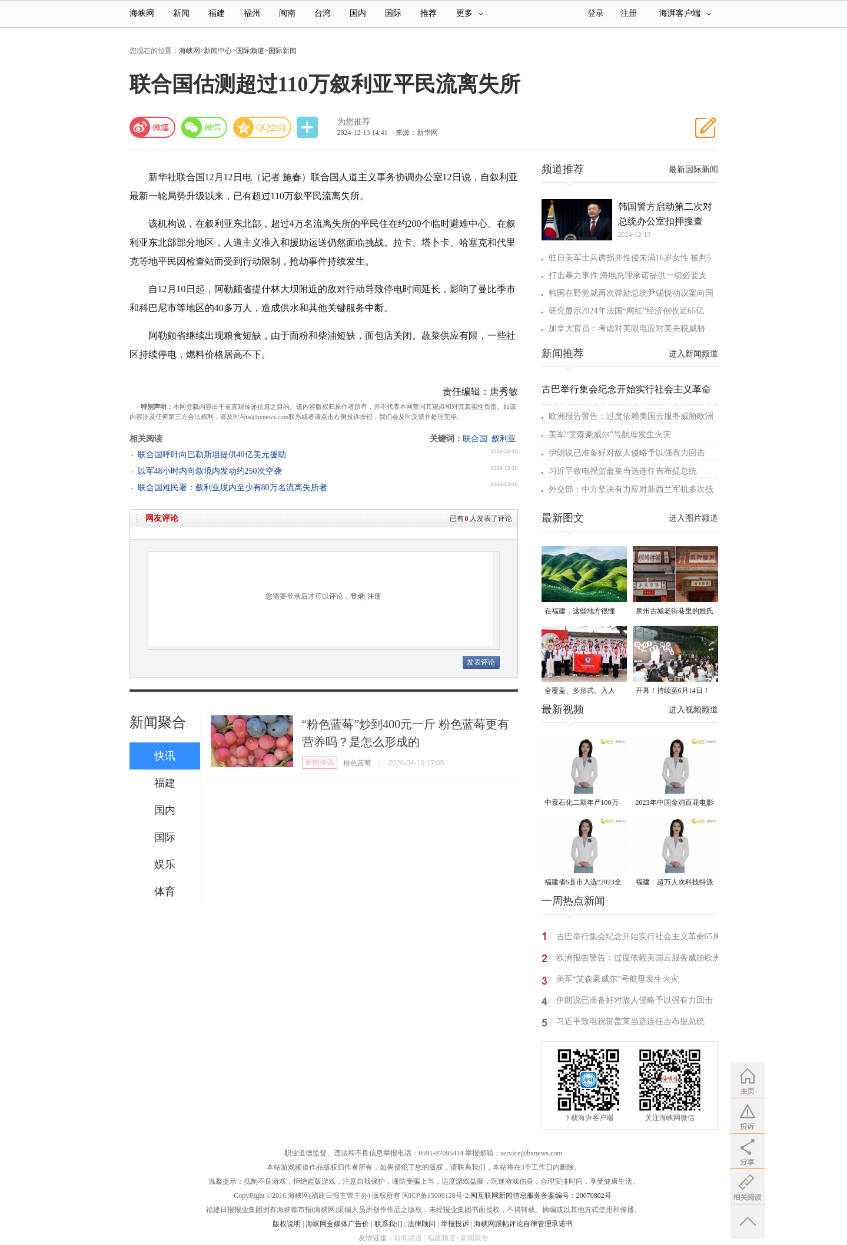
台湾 (322, 13)
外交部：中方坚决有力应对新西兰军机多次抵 (631, 489)
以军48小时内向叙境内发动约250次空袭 (210, 471)
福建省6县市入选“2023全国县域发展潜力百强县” (583, 883)
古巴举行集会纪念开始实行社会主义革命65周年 (638, 938)
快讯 (164, 756)
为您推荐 (353, 121)
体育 (164, 891)
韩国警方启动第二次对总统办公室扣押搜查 (665, 214)
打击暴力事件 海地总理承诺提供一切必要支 (628, 275)
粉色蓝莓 (357, 763)
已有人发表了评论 (481, 518)
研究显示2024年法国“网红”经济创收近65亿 (626, 310)
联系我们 (388, 1224)
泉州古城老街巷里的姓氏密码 (674, 612)
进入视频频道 (693, 709)
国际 (393, 13)
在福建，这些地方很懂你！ (579, 612)
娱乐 (164, 864)
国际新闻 (282, 51)
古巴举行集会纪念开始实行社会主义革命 (626, 389)
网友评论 (161, 518)
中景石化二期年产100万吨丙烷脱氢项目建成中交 (583, 803)
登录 (357, 596)
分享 (308, 127)
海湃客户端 (685, 13)
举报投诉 (455, 1224)
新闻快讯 (319, 762)
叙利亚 (503, 438)
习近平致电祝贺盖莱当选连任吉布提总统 (623, 471)
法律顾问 (421, 1224)
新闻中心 (218, 51)
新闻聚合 (157, 722)
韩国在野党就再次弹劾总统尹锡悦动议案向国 (631, 293)
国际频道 (250, 51)
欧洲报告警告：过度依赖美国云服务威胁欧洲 (631, 416)
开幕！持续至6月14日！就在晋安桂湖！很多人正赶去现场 (674, 691)
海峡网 (141, 13)
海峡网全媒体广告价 (337, 1224)
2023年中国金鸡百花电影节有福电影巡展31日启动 (674, 803)
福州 (252, 13)
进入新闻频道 (693, 353)
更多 (469, 13)
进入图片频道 (693, 518)
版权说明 (287, 1224)
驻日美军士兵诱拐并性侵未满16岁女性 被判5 (630, 257)
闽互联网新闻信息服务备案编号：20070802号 (541, 1195)
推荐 (428, 13)
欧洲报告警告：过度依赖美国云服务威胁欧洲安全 (638, 959)
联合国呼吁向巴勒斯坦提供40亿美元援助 (212, 454)
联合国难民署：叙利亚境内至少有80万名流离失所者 (232, 487)
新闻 (181, 13)
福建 (216, 13)
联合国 (475, 438)
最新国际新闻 (693, 169)
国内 (358, 13)
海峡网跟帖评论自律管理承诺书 (523, 1224)
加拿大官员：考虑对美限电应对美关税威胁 (627, 328)
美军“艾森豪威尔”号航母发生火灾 (610, 434)
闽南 (287, 13)
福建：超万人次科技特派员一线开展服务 (674, 883)
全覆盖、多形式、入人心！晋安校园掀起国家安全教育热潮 (583, 691)
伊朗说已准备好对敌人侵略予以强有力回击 (627, 452)
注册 (628, 13)
